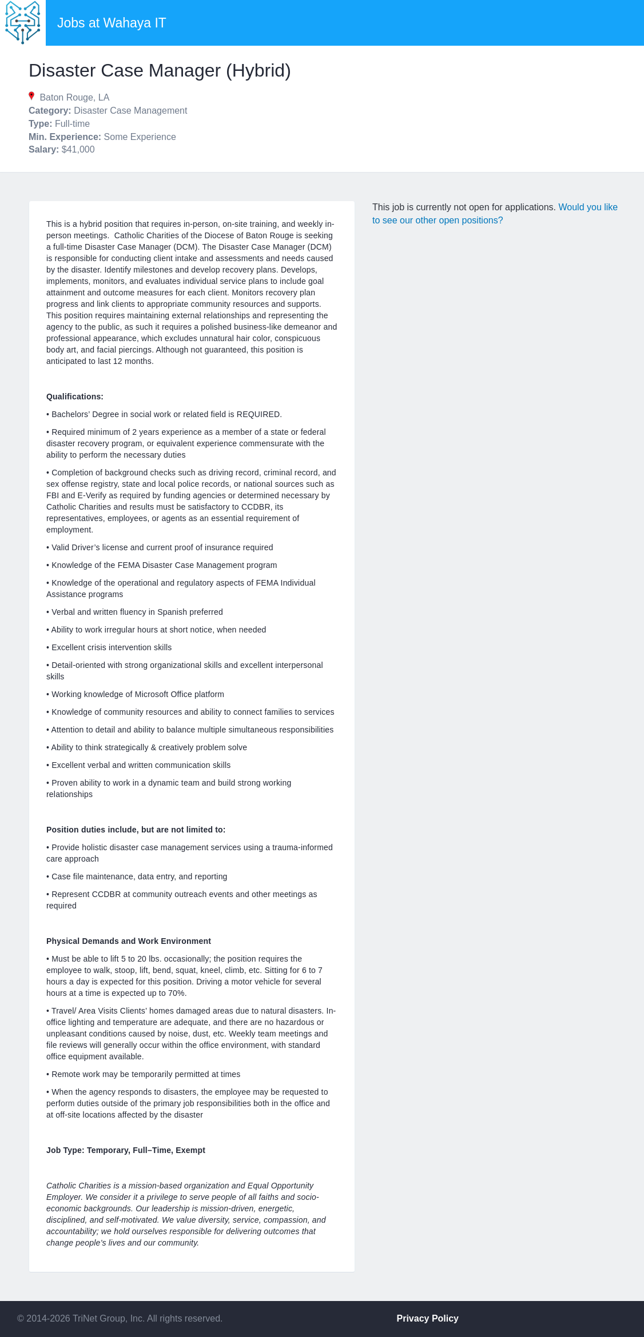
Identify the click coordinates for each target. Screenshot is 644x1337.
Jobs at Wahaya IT (111, 22)
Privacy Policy (428, 1318)
